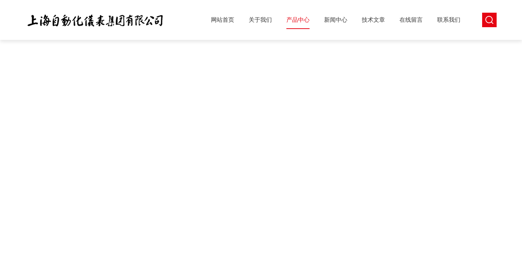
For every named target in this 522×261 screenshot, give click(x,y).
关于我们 (260, 20)
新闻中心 (335, 20)
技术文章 (373, 20)
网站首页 (222, 20)
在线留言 (411, 20)
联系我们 (448, 20)
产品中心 (298, 20)
